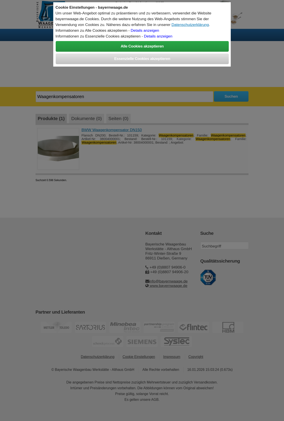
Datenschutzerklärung (190, 24)
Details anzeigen (145, 30)
